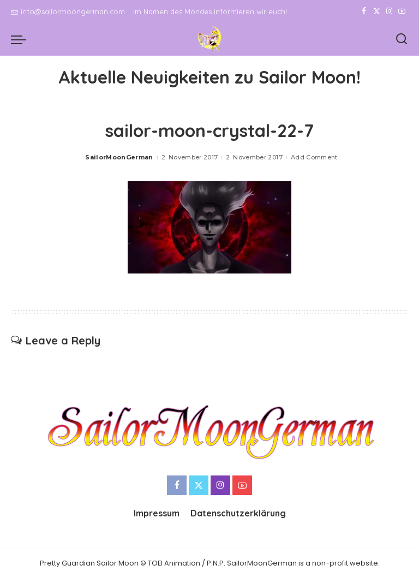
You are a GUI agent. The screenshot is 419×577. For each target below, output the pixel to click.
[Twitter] (376, 11)
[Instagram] (389, 11)
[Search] (401, 39)
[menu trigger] (21, 39)
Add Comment (314, 157)
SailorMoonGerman (119, 157)
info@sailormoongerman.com (68, 11)
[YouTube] (402, 11)
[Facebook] (364, 11)
